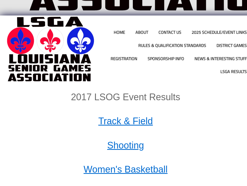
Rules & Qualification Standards (172, 45)
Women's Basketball (126, 169)
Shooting (125, 145)
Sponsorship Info (166, 59)
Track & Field (125, 121)
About (141, 32)
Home (119, 32)
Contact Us (169, 32)
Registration (124, 59)
